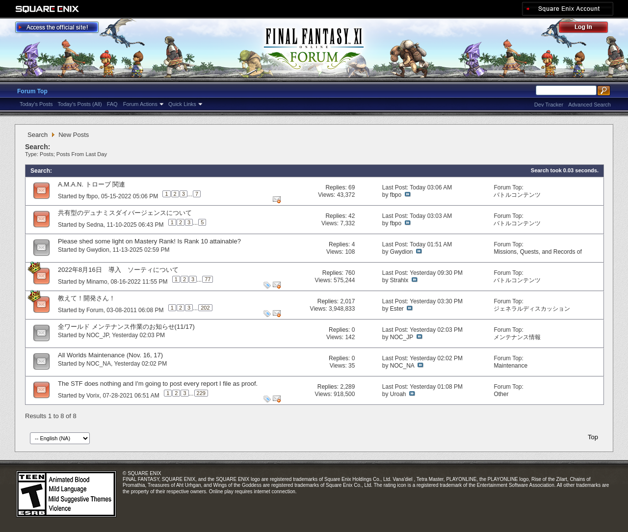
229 (201, 393)
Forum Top (32, 91)
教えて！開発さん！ (86, 298)
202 (205, 308)
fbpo (92, 196)
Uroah (398, 394)
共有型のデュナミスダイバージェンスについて (125, 212)
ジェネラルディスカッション (532, 308)
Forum (95, 310)
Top (593, 437)
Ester (397, 308)
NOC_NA (98, 363)
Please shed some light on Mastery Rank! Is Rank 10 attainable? (149, 241)
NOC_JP (97, 335)
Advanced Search (589, 104)
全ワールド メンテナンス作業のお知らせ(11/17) (126, 326)
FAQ (112, 104)
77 (207, 279)
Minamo (96, 281)
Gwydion (97, 249)
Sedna (95, 224)
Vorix (93, 395)
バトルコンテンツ (517, 194)
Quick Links (182, 104)
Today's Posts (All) (80, 104)
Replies (335, 187)
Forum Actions (140, 104)
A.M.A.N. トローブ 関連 (91, 184)
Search (37, 134)
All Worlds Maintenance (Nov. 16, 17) (110, 355)
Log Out (588, 28)
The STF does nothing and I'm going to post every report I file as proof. (158, 383)
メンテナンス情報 (517, 337)
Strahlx (399, 280)
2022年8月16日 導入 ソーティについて (118, 269)
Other (501, 394)
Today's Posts (36, 104)
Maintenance (510, 365)
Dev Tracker (548, 104)
